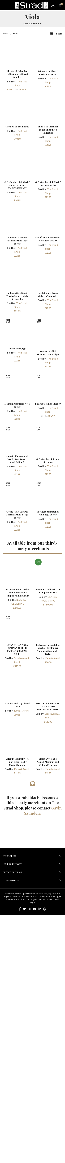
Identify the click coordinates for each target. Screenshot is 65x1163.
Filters (58, 33)
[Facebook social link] (20, 909)
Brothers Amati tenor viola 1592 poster (48, 513)
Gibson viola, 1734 (17, 348)
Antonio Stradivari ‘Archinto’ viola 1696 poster (17, 240)
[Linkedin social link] (39, 909)
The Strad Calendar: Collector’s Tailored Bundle (17, 74)
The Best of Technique (17, 126)
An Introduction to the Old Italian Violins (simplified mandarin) (17, 592)
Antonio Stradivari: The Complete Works (48, 591)
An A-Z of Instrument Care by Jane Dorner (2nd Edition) (17, 459)
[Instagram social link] (29, 909)
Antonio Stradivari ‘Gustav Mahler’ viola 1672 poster (17, 295)
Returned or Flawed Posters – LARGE (48, 73)
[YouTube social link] (34, 909)
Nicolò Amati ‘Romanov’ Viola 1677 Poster (47, 239)
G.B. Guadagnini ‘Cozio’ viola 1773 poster (48, 184)
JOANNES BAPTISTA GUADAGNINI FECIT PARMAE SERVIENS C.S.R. (17, 649)
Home (6, 33)
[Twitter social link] (24, 909)
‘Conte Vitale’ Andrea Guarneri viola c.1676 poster (17, 514)
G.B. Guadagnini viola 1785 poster (47, 461)
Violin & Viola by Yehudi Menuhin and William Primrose (48, 761)
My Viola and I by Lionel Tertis (17, 705)
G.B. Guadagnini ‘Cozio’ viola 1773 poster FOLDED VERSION (17, 185)
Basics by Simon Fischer (48, 403)
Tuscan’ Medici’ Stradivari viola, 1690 (48, 353)
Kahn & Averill (52, 658)
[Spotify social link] (44, 909)
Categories (31, 23)
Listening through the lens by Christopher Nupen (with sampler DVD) (47, 649)
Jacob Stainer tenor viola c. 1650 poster (48, 294)
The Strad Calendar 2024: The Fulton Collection (47, 129)
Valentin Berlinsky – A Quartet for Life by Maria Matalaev (17, 761)
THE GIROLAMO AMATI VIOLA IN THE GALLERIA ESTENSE (48, 706)
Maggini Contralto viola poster (17, 405)
